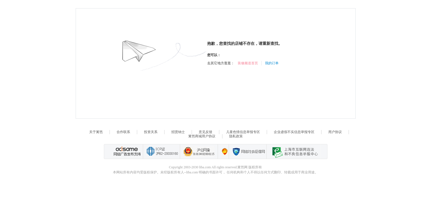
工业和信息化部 (161, 151)
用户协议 (335, 132)
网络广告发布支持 (126, 151)
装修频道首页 (248, 63)
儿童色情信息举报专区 (243, 132)
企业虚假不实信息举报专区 (294, 132)
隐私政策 (236, 136)
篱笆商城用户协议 (201, 136)
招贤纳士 (178, 132)
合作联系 (123, 132)
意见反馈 (205, 132)
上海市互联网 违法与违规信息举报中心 (293, 151)
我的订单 (272, 63)
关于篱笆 (96, 132)
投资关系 (150, 132)
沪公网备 (198, 151)
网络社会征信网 (247, 151)
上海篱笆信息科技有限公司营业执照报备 (223, 151)
